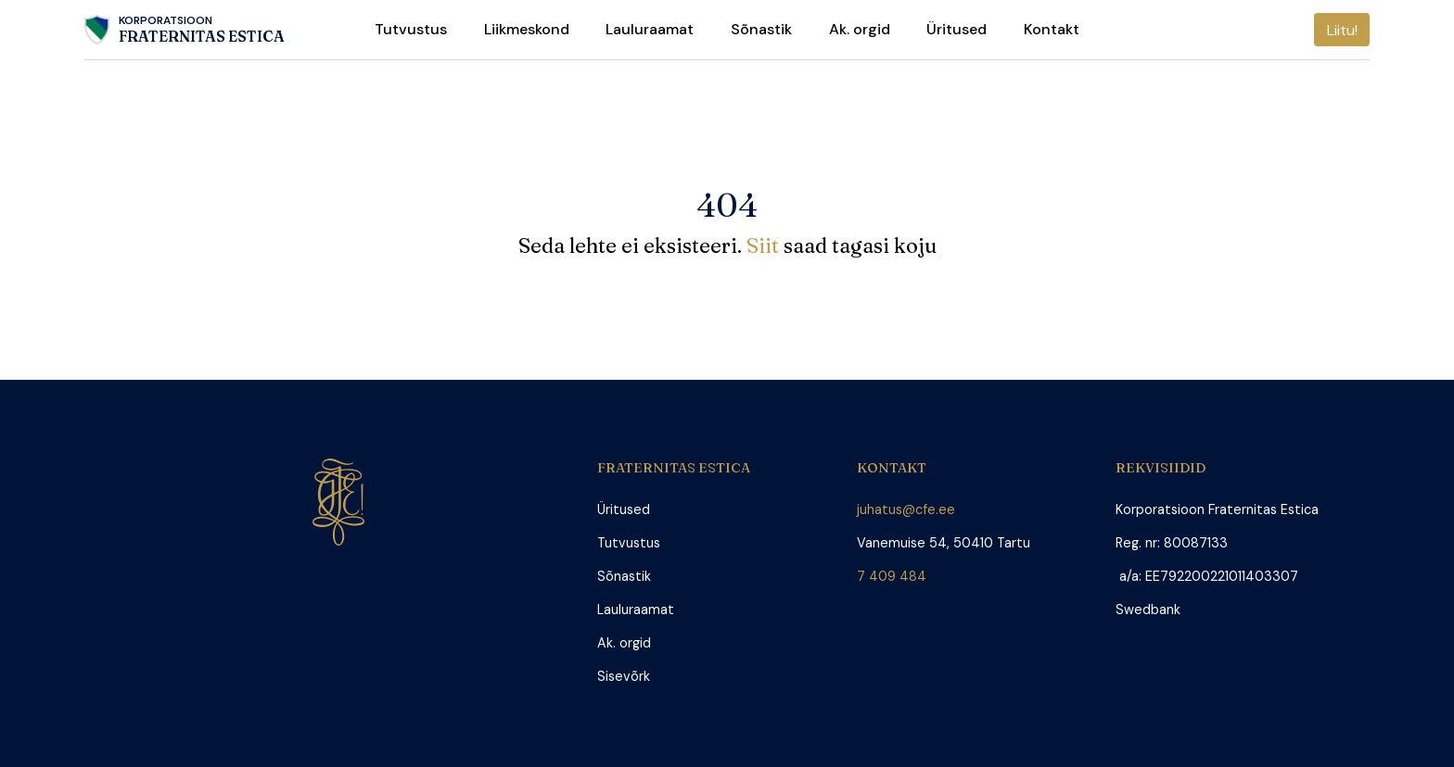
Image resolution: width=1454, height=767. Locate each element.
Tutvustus (411, 29)
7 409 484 (895, 576)
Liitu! (1342, 30)
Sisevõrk (623, 676)
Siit (765, 245)
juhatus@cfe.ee (906, 509)
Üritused (956, 29)
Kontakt (1051, 29)
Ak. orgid (859, 29)
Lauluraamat (650, 29)
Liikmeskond (526, 29)
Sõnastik (761, 29)
